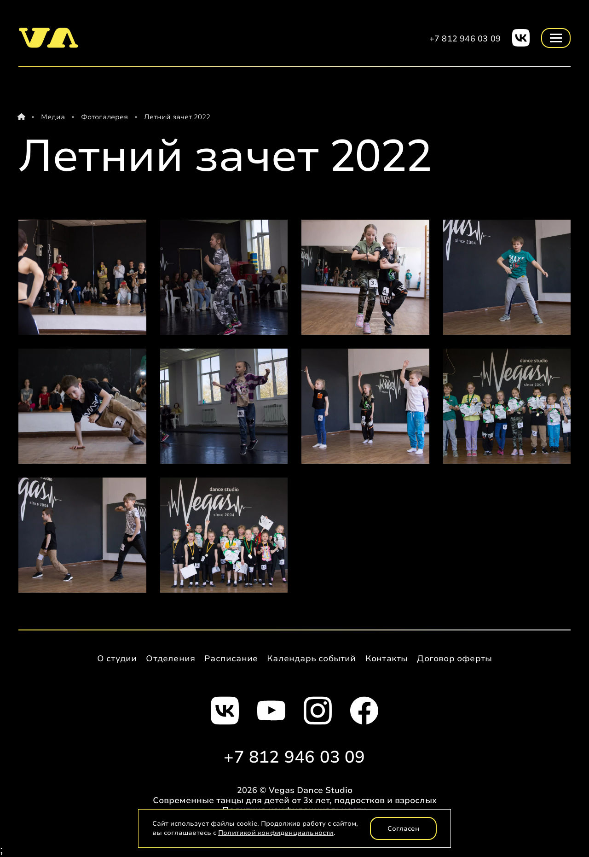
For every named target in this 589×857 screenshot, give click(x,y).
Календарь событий (311, 658)
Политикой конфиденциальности (276, 832)
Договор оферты (454, 658)
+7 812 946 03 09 (465, 38)
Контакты (386, 658)
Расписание (231, 658)
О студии (117, 658)
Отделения (170, 658)
